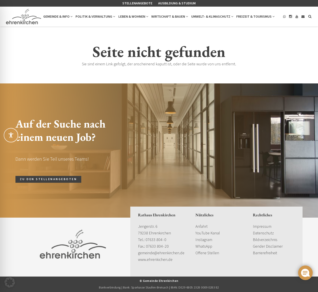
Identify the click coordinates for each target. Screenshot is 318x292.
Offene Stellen (207, 253)
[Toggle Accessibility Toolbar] (11, 135)
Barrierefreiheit (265, 253)
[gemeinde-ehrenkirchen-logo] (23, 16)
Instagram (203, 240)
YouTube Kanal (207, 233)
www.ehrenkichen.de (155, 259)
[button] (71, 16)
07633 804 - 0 (156, 240)
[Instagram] (291, 16)
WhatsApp (203, 246)
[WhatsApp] (284, 16)
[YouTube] (297, 16)
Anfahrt (201, 226)
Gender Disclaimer (268, 246)
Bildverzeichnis (265, 240)
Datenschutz (263, 233)
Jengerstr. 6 (147, 226)
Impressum (262, 226)
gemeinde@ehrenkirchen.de (161, 253)
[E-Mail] (303, 16)
